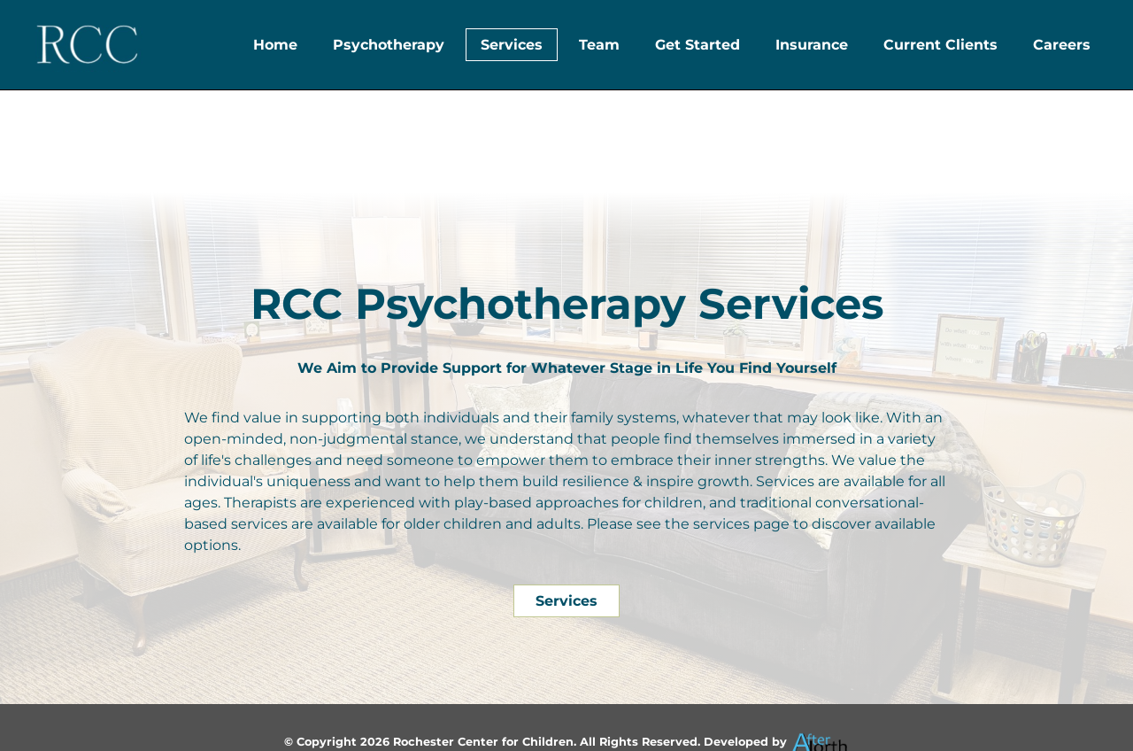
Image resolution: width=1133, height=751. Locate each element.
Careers (1062, 44)
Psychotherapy (388, 44)
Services (512, 44)
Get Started (697, 44)
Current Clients (940, 44)
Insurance (811, 44)
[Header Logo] (87, 44)
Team (599, 44)
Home (275, 44)
